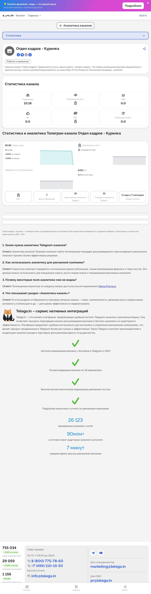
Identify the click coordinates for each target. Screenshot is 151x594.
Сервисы (34, 15)
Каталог (20, 15)
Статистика (13, 35)
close (148, 3)
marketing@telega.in (108, 566)
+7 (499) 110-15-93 (47, 566)
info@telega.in (43, 576)
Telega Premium (107, 286)
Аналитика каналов (75, 25)
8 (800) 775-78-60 (47, 561)
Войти (143, 15)
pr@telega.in (101, 580)
